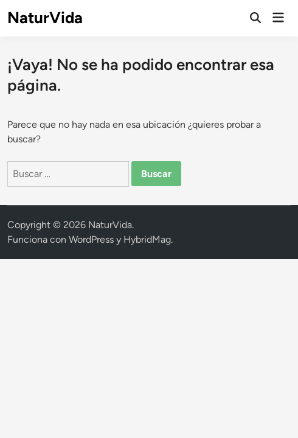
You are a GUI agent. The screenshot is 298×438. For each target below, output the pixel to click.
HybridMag (147, 239)
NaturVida (45, 17)
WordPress (91, 239)
